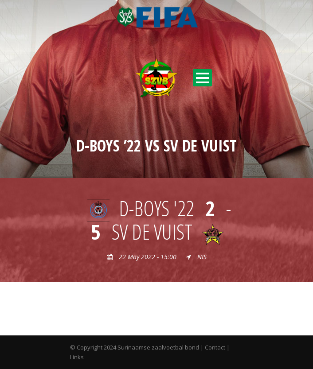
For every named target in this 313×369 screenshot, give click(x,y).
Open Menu (202, 77)
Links (77, 357)
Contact (215, 347)
